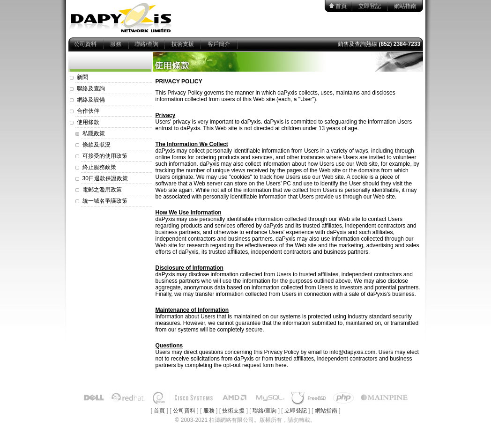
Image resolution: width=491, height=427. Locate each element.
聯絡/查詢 (146, 44)
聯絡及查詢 (91, 88)
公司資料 (85, 44)
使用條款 (88, 122)
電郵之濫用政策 (102, 189)
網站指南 (405, 6)
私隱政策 (93, 133)
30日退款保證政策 (105, 178)
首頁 (341, 6)
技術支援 (182, 44)
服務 (115, 44)
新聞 (82, 77)
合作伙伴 (88, 111)
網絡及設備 (91, 99)
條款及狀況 (96, 144)
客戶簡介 (219, 44)
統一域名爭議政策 (104, 201)
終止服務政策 (99, 167)
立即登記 (369, 6)
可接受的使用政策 (104, 156)
